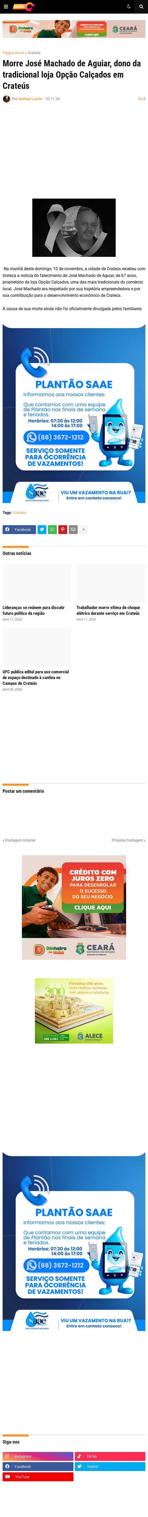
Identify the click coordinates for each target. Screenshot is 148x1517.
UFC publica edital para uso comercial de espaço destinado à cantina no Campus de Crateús (36, 677)
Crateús (34, 53)
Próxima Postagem (127, 840)
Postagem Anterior (20, 840)
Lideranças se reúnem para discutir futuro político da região (34, 610)
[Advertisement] (69, 150)
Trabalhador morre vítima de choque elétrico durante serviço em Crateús (108, 610)
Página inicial (13, 53)
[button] (6, 6)
